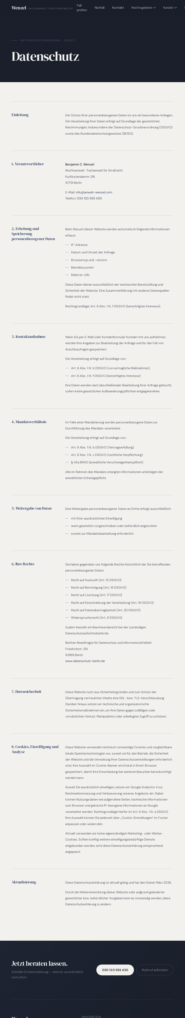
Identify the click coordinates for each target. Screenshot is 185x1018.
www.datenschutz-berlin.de (85, 661)
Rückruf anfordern (155, 970)
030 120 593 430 (89, 198)
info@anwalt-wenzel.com (94, 192)
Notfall (99, 8)
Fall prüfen (82, 7)
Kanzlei (170, 8)
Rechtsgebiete (144, 8)
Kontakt (118, 8)
